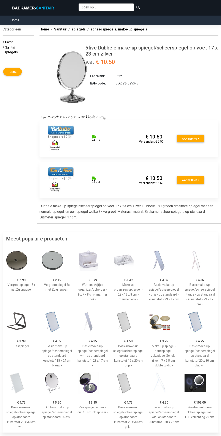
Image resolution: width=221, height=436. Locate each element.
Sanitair (11, 47)
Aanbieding (190, 138)
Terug (12, 71)
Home (14, 20)
